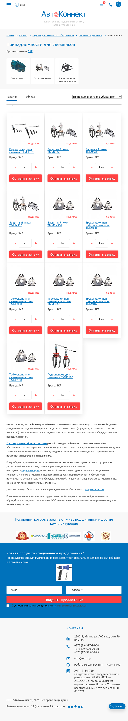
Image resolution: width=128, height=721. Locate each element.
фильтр (116, 706)
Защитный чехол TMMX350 (58, 151)
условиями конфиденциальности (35, 605)
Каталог (11, 96)
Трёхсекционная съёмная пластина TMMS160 (98, 301)
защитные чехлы (94, 489)
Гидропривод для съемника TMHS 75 (21, 151)
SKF (30, 51)
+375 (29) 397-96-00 (86, 645)
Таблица (29, 96)
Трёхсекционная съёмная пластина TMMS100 (21, 377)
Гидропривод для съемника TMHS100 (60, 376)
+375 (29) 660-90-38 (86, 648)
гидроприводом (31, 470)
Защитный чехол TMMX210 (20, 224)
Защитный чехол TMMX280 (96, 151)
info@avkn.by (82, 658)
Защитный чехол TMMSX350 (58, 224)
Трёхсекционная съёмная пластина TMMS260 (59, 301)
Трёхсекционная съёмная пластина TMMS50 (98, 225)
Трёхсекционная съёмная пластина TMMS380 (21, 301)
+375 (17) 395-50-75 (86, 652)
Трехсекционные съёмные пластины (26, 443)
